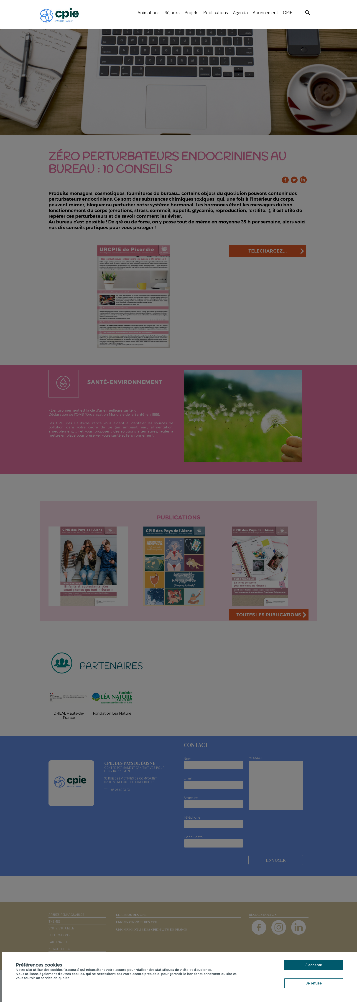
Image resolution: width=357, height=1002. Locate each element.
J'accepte (314, 965)
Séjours (172, 12)
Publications (215, 12)
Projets (191, 12)
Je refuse (314, 983)
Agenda (240, 12)
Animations (149, 12)
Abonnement (265, 12)
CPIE (288, 12)
